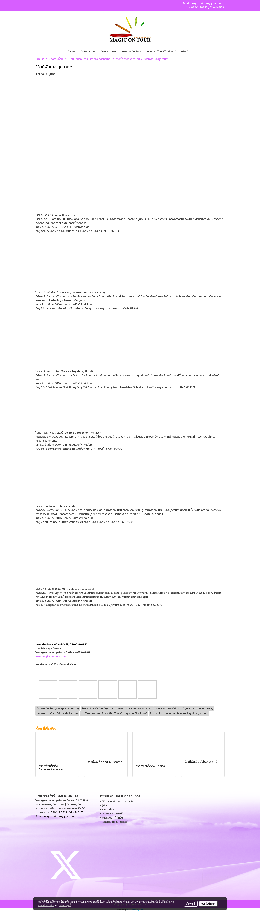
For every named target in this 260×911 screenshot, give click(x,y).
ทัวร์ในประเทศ (87, 51)
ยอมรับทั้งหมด (208, 903)
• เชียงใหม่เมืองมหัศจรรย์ (114, 822)
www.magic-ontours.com (50, 656)
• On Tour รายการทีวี (111, 813)
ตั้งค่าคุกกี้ (190, 903)
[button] (195, 51)
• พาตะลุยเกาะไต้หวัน (111, 818)
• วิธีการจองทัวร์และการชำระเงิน (117, 801)
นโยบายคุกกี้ (65, 905)
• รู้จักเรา (105, 805)
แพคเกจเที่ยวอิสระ (131, 51)
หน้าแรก (70, 51)
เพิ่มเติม (185, 51)
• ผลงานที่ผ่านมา (109, 809)
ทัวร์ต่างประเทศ (108, 51)
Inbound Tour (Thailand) (161, 51)
